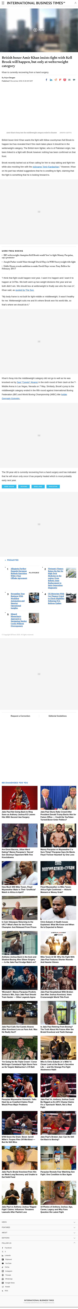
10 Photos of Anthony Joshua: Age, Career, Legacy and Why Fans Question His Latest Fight (56, 1211)
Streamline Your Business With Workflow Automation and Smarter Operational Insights (18, 602)
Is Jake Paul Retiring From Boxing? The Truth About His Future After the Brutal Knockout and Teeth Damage (57, 1031)
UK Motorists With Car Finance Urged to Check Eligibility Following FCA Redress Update (56, 600)
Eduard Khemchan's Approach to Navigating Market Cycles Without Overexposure (19, 622)
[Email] (69, 80)
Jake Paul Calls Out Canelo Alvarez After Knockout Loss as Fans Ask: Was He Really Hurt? (19, 1031)
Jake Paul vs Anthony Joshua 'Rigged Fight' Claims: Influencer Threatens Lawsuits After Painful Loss (19, 1211)
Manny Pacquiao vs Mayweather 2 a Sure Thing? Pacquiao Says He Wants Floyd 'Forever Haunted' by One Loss (57, 853)
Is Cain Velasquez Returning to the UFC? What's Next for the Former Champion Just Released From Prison (19, 926)
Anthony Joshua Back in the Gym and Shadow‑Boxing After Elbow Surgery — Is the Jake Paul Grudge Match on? (19, 961)
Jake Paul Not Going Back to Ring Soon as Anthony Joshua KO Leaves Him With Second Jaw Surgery (18, 816)
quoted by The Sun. (24, 292)
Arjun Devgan (9, 78)
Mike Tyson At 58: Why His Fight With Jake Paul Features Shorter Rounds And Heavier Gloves (57, 961)
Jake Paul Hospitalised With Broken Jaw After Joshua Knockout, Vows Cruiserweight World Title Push (56, 996)
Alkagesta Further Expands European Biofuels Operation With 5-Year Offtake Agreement (19, 575)
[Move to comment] (74, 80)
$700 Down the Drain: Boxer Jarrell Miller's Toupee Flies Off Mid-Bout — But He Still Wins (18, 1141)
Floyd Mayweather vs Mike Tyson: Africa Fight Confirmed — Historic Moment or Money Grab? (55, 891)
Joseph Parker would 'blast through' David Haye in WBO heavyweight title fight (40, 264)
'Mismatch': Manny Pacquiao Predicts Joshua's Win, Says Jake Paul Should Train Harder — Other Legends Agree (19, 996)
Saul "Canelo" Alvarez (27, 384)
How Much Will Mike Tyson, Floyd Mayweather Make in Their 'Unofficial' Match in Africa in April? (19, 891)
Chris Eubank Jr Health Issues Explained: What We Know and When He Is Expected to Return (57, 926)
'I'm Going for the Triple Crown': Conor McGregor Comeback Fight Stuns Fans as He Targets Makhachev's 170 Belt (19, 1066)
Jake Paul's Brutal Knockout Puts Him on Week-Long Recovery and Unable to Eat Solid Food (19, 1176)
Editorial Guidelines (58, 718)
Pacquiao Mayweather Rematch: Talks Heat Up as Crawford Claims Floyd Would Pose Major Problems (19, 1103)
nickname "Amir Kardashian (46, 168)
